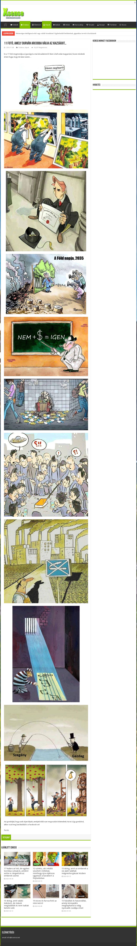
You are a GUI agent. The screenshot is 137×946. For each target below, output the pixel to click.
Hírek (66, 25)
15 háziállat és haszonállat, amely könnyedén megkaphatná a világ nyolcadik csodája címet (74, 904)
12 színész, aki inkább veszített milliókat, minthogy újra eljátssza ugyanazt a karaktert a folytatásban (43, 873)
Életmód (36, 25)
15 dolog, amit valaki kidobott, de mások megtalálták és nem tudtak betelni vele (16, 904)
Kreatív (90, 25)
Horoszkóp (78, 25)
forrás (6, 830)
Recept (101, 25)
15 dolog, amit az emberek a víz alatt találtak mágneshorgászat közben (75, 871)
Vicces (122, 25)
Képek (46, 25)
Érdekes (25, 25)
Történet (112, 25)
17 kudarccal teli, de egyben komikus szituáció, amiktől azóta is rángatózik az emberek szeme (16, 872)
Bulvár (56, 25)
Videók (14, 25)
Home (5, 24)
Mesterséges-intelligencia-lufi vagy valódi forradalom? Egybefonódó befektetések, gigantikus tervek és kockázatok (56, 33)
